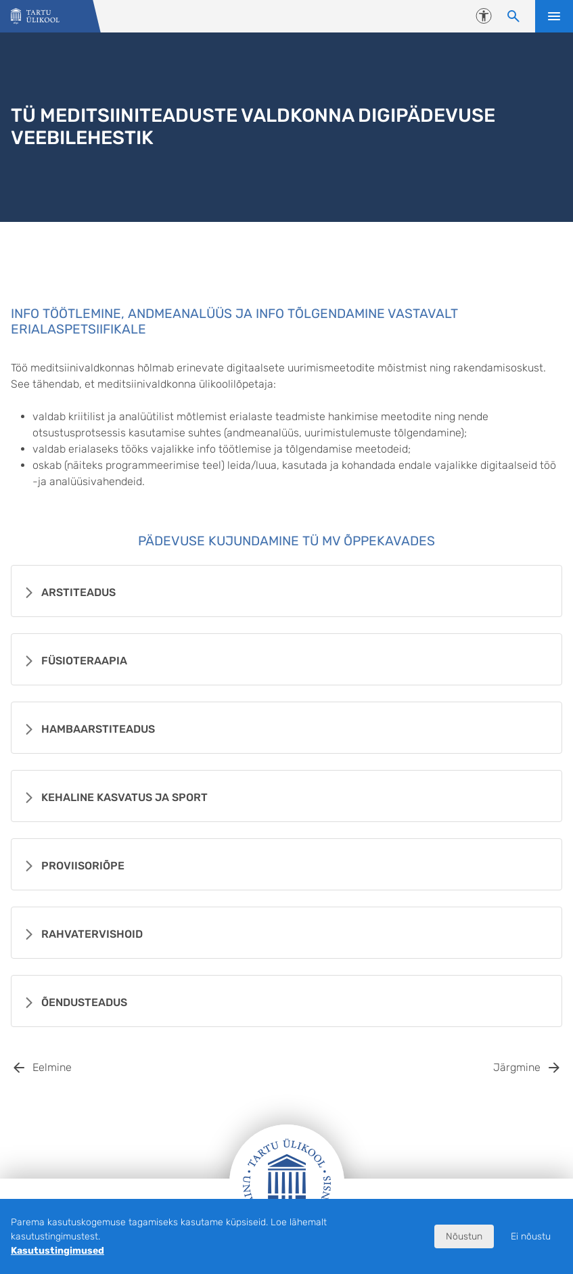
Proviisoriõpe (82, 865)
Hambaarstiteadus (98, 729)
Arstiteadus (78, 592)
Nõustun (464, 1236)
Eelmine (52, 1067)
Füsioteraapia (84, 660)
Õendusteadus (84, 1002)
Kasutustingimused (57, 1250)
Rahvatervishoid (92, 934)
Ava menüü (554, 16)
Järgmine (517, 1067)
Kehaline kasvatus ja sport (124, 797)
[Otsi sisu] (513, 16)
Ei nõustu (531, 1236)
